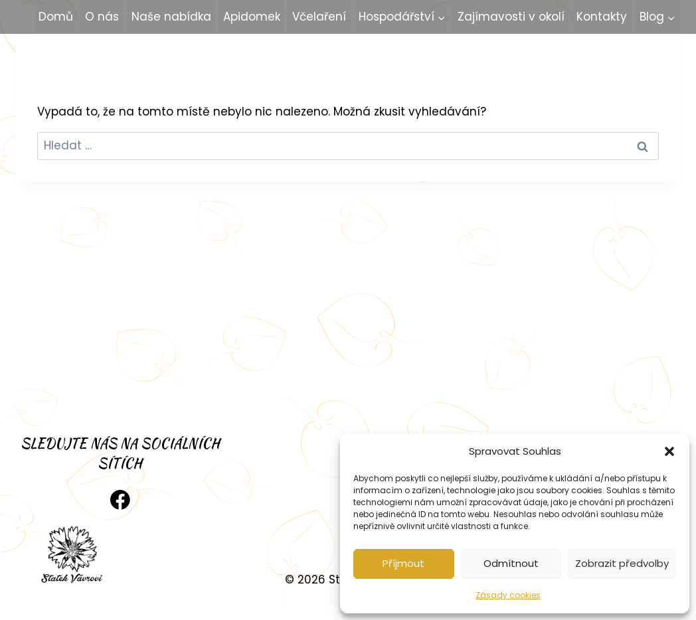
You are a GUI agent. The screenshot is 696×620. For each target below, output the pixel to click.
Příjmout (403, 563)
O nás (102, 17)
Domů (56, 17)
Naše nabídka (171, 17)
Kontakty (601, 17)
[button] (669, 451)
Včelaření (319, 17)
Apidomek (251, 17)
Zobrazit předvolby (622, 563)
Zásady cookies (508, 595)
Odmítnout (511, 563)
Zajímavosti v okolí (511, 17)
